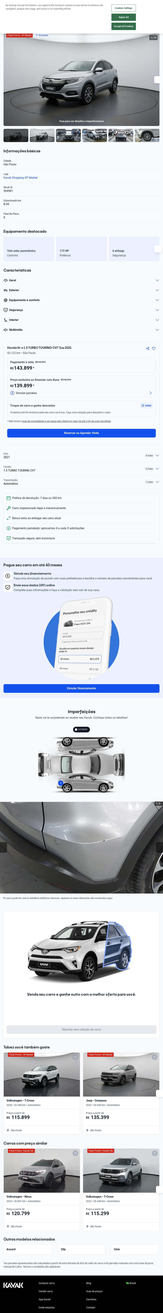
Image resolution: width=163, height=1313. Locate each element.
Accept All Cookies (123, 26)
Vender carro (46, 1269)
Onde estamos (47, 1285)
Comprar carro (47, 1261)
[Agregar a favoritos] (154, 348)
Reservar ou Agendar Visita (81, 433)
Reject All (123, 17)
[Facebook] (6, 1308)
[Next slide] (157, 79)
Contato (90, 1285)
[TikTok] (40, 1308)
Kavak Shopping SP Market (20, 177)
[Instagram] (15, 1308)
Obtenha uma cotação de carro (81, 1029)
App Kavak (45, 1277)
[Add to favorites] (56, 1057)
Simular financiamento (81, 688)
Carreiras (91, 1277)
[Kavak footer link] (13, 1278)
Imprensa (91, 1294)
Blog (88, 1261)
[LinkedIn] (32, 1308)
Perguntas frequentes (50, 1294)
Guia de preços (94, 1269)
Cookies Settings (123, 8)
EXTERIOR (81, 729)
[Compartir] (148, 348)
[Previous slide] (3, 847)
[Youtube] (23, 1308)
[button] (146, 406)
